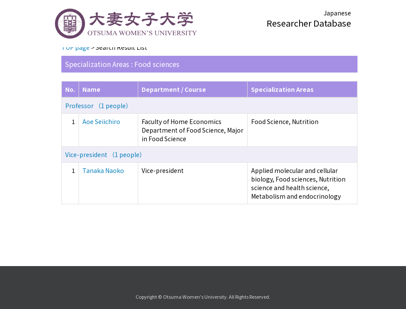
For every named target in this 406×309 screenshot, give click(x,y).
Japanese (337, 13)
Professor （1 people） (98, 105)
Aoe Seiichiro (101, 121)
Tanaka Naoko (103, 170)
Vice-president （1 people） (105, 154)
